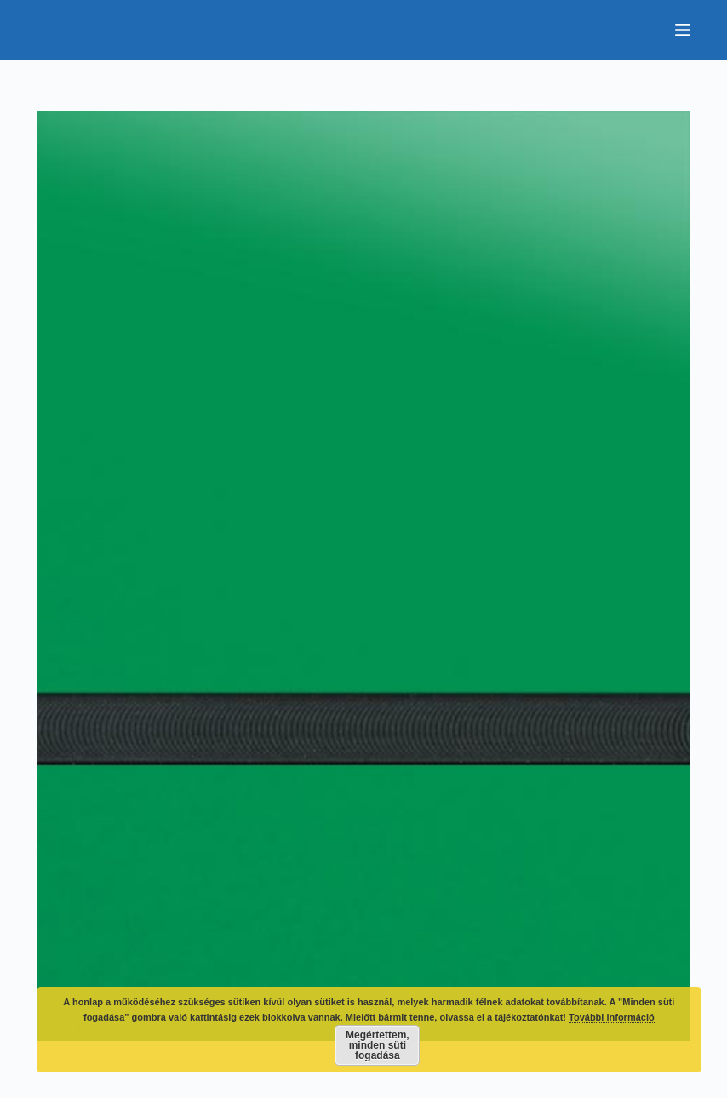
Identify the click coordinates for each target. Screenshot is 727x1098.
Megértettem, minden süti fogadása (377, 1045)
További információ (612, 1017)
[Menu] (682, 29)
